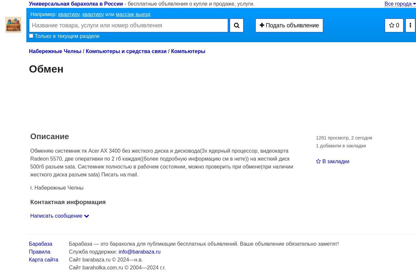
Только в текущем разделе (64, 36)
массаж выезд (133, 14)
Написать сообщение (59, 216)
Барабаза (40, 244)
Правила (39, 252)
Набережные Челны (55, 51)
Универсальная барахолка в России (76, 4)
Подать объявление (289, 25)
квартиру (68, 14)
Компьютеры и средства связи (126, 51)
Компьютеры (188, 51)
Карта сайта (43, 259)
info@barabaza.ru (139, 252)
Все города (400, 4)
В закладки (332, 161)
